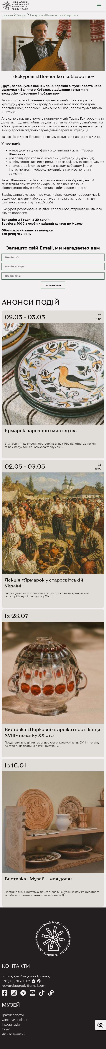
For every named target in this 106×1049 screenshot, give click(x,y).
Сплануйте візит (14, 1020)
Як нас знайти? (13, 1034)
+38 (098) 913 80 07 (16, 981)
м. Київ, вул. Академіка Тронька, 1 (27, 976)
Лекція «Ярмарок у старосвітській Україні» (44, 582)
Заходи (21, 15)
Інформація (11, 1024)
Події (5, 1029)
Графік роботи (13, 1015)
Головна (7, 15)
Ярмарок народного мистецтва (41, 430)
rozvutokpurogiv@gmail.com (23, 985)
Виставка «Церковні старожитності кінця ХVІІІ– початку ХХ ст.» (52, 732)
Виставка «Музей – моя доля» (38, 878)
